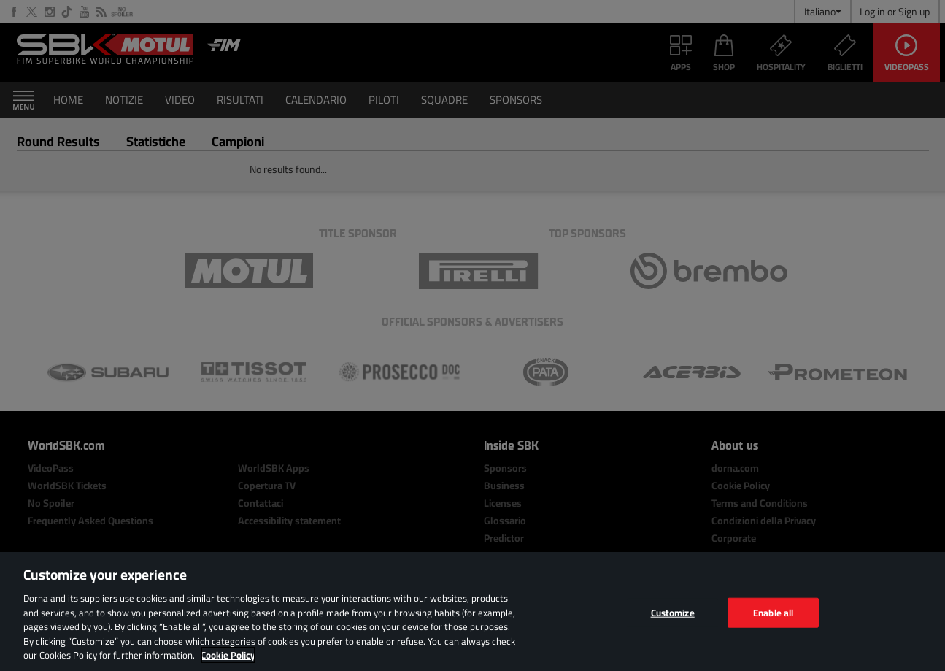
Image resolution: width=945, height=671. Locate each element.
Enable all (773, 612)
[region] (472, 611)
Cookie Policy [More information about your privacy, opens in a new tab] (228, 655)
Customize (673, 612)
